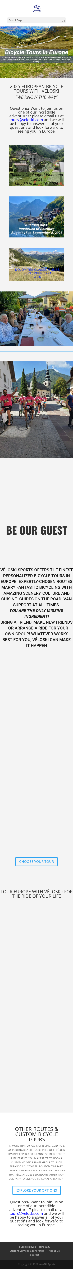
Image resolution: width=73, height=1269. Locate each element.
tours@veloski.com (26, 119)
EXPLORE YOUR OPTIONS (36, 1190)
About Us (54, 1250)
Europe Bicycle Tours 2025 (34, 1246)
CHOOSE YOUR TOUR (36, 861)
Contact (34, 1255)
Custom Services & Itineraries (27, 1250)
